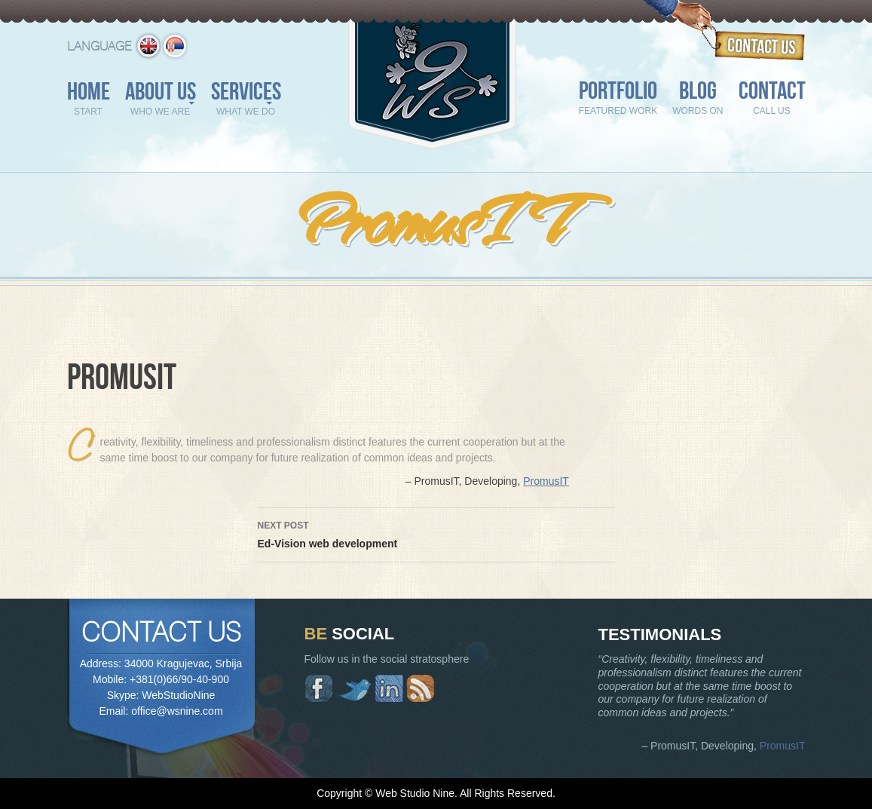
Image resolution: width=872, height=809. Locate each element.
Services (246, 100)
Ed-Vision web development (436, 533)
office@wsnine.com (176, 711)
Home (88, 100)
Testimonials (660, 634)
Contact (772, 99)
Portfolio (618, 99)
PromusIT (546, 481)
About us (160, 100)
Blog (697, 99)
